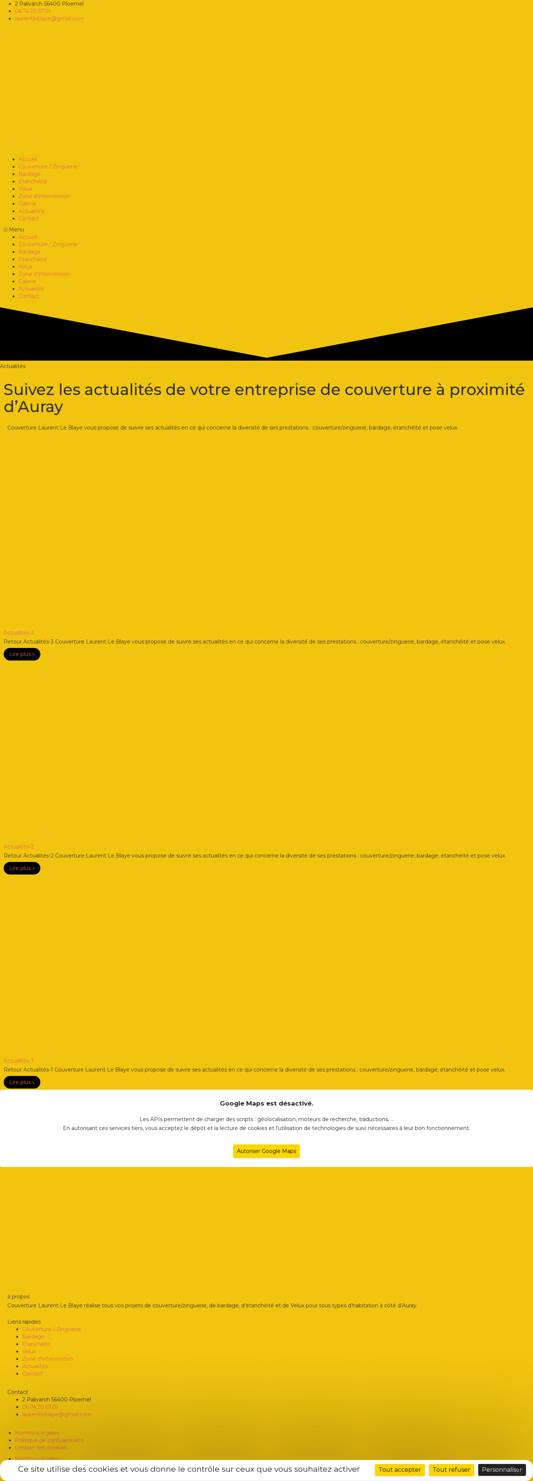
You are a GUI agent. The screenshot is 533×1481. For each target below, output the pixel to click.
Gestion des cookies (41, 1447)
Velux (25, 188)
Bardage (30, 174)
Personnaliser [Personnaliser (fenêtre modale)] (502, 1469)
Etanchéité (33, 181)
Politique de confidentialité (49, 1440)
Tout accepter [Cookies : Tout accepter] (400, 1469)
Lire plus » (22, 654)
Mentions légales (37, 1433)
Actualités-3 (19, 632)
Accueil (28, 159)
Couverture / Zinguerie (48, 166)
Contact (29, 218)
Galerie (27, 203)
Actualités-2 (19, 846)
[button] (266, 229)
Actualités (31, 211)
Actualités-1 (18, 1060)
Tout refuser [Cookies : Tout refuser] (451, 1469)
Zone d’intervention (44, 196)
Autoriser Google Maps (266, 1151)
